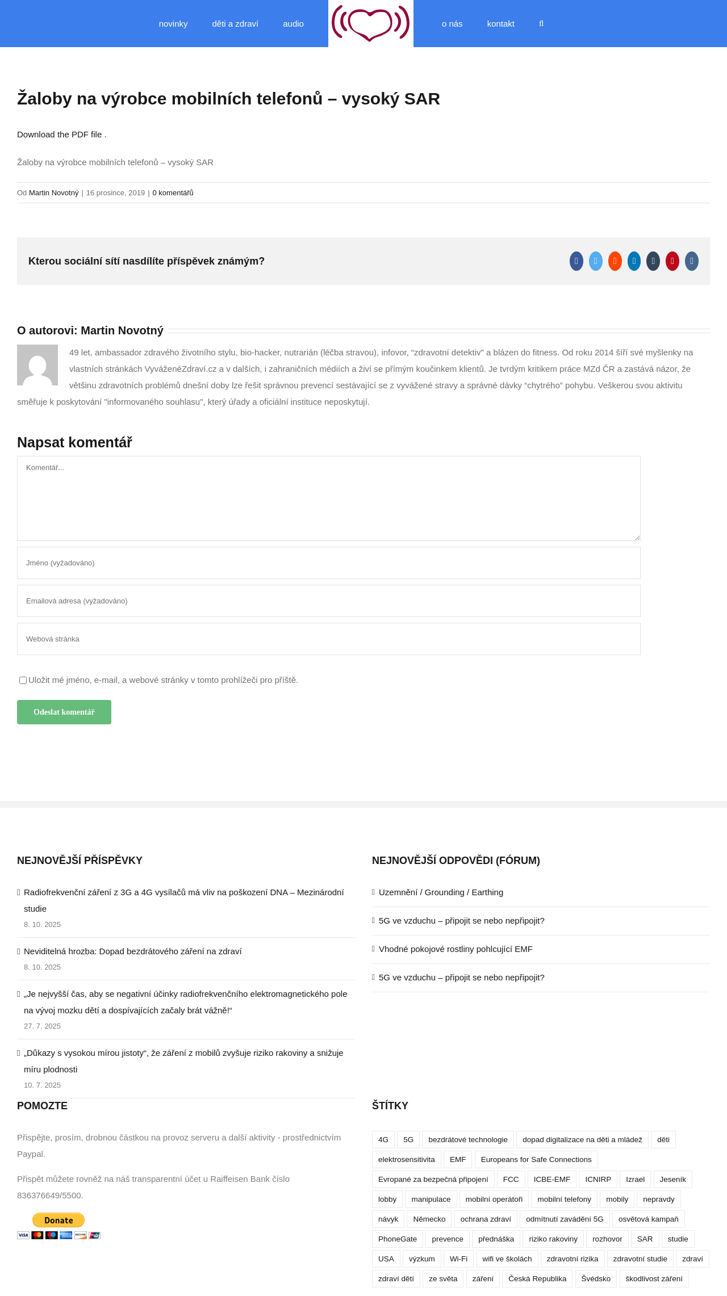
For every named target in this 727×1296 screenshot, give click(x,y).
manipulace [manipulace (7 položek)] (430, 1199)
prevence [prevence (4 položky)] (447, 1239)
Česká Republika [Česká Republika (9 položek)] (537, 1278)
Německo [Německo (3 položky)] (429, 1219)
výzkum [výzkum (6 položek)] (422, 1259)
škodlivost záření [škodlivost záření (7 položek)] (654, 1278)
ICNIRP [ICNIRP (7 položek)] (598, 1179)
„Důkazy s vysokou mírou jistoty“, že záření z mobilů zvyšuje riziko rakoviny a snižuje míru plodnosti (184, 1061)
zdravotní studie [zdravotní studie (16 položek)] (640, 1259)
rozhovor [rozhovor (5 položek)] (607, 1239)
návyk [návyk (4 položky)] (388, 1219)
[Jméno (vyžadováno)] (329, 563)
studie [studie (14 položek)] (678, 1239)
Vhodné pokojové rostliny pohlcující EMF (456, 949)
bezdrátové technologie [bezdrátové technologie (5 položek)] (468, 1139)
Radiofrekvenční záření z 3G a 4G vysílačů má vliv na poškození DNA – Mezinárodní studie (184, 900)
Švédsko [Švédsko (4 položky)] (596, 1278)
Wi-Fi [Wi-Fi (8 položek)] (458, 1259)
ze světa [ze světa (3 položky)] (443, 1278)
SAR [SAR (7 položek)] (645, 1239)
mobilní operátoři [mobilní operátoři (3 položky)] (494, 1199)
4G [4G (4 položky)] (383, 1139)
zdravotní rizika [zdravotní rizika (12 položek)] (573, 1259)
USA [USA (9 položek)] (386, 1259)
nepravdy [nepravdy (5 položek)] (659, 1199)
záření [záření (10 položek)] (483, 1278)
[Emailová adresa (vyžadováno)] (329, 601)
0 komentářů (173, 192)
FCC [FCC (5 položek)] (511, 1179)
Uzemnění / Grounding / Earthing (441, 892)
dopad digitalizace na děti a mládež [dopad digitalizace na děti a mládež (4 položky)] (582, 1139)
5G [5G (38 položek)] (408, 1139)
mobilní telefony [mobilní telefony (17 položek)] (564, 1199)
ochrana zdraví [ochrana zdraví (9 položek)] (486, 1219)
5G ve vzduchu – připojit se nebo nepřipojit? (462, 920)
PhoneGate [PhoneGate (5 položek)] (397, 1239)
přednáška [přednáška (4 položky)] (496, 1239)
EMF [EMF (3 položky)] (458, 1159)
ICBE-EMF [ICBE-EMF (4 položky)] (552, 1179)
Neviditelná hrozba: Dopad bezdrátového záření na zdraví (133, 951)
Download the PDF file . (62, 134)
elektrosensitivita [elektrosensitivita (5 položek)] (406, 1159)
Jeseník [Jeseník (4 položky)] (673, 1179)
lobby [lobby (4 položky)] (387, 1199)
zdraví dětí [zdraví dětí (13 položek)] (396, 1278)
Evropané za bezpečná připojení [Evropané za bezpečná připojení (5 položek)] (433, 1179)
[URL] (329, 639)
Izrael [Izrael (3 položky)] (635, 1179)
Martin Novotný (53, 192)
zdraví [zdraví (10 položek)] (692, 1259)
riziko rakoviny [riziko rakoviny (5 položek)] (553, 1239)
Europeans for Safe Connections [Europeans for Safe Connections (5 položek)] (536, 1159)
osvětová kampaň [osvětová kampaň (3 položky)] (649, 1219)
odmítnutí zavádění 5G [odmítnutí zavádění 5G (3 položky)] (565, 1219)
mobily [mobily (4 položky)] (617, 1199)
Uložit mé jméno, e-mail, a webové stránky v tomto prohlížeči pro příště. (163, 680)
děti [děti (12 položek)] (663, 1139)
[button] (541, 23)
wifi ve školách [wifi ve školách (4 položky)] (507, 1259)
